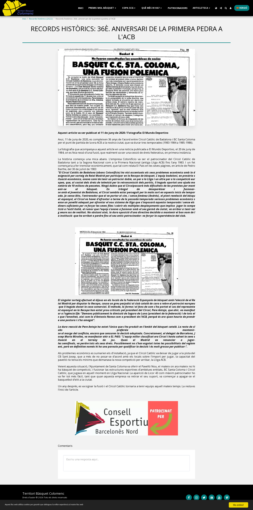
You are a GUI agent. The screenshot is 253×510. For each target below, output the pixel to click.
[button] (102, 8)
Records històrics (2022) (41, 18)
